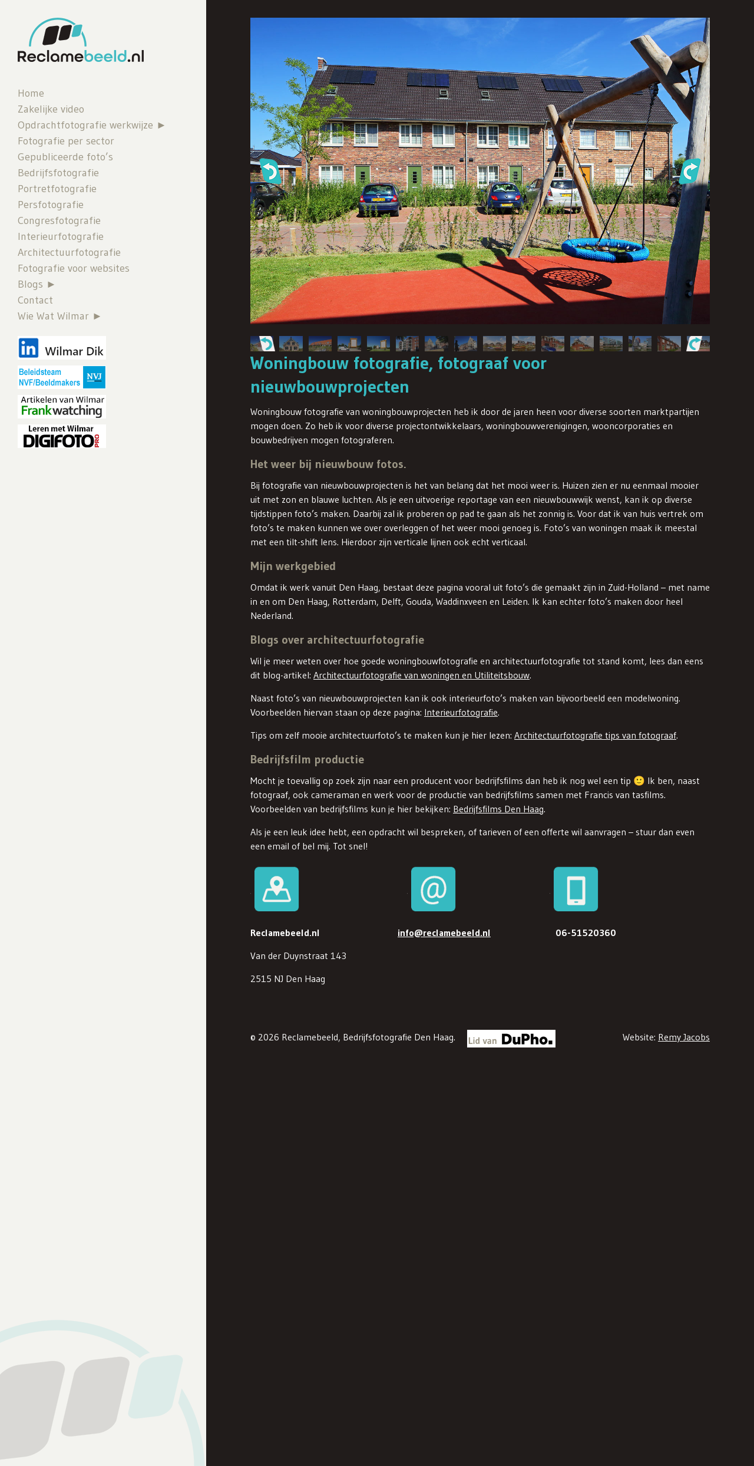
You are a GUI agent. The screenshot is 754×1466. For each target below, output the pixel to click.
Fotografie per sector (66, 140)
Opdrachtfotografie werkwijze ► (92, 124)
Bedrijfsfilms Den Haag (498, 809)
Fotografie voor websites (74, 268)
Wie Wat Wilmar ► (60, 315)
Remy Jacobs (684, 1037)
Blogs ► (37, 284)
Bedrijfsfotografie (58, 172)
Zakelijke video (51, 109)
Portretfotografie (57, 188)
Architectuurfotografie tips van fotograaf (595, 735)
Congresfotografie (59, 220)
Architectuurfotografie (69, 252)
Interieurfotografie (61, 236)
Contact (35, 300)
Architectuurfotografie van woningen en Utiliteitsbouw (421, 675)
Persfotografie (51, 204)
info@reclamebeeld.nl (444, 932)
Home (31, 93)
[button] (269, 171)
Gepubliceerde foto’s (65, 156)
